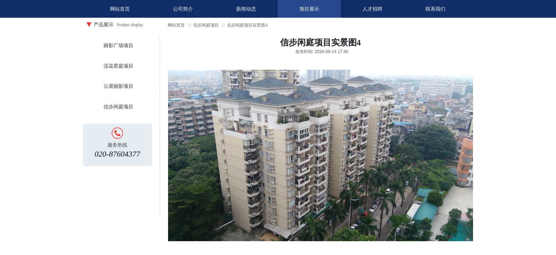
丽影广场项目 (118, 45)
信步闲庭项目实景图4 (247, 25)
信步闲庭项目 (206, 25)
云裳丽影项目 (118, 86)
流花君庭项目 (118, 66)
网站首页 (176, 25)
